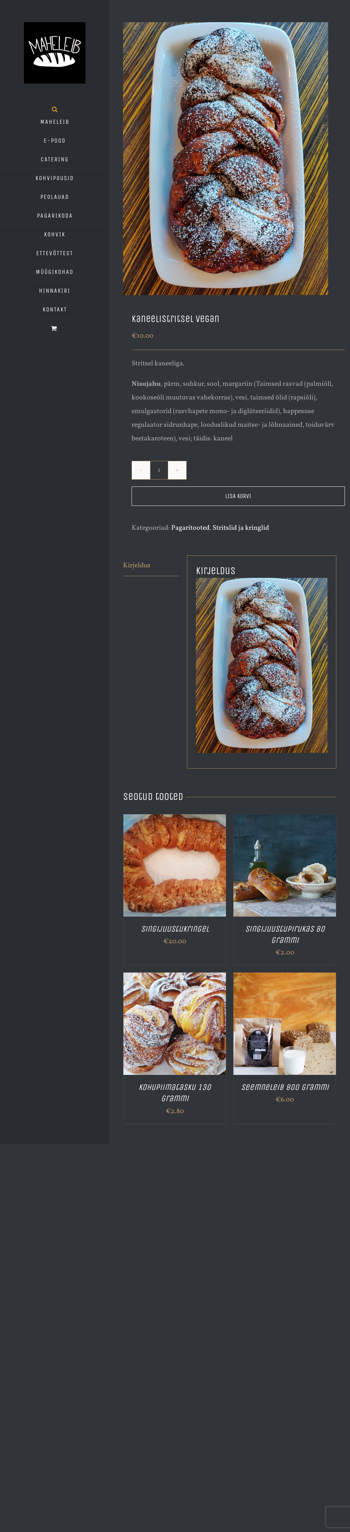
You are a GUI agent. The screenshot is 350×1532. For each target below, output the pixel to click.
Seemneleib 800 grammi (285, 1087)
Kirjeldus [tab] (136, 565)
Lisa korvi (238, 496)
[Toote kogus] (159, 470)
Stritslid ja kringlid (241, 528)
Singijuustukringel (175, 929)
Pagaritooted (190, 528)
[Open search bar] (54, 109)
